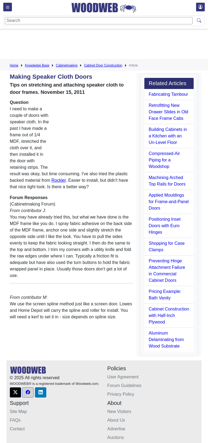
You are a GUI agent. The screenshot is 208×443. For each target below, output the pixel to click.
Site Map (18, 411)
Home (14, 65)
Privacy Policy (120, 394)
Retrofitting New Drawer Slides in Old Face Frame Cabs (168, 112)
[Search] (99, 20)
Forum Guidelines (124, 385)
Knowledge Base (37, 65)
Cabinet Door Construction (103, 65)
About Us (116, 420)
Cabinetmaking (66, 65)
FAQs (15, 420)
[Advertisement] (108, 45)
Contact (17, 429)
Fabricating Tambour (168, 94)
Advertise (116, 429)
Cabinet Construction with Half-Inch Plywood (169, 315)
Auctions (115, 437)
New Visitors (119, 411)
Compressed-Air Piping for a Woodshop (164, 160)
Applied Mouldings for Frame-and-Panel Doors (169, 201)
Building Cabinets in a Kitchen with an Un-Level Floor (168, 136)
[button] (15, 392)
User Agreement (123, 377)
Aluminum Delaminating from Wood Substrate (166, 339)
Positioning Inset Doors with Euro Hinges (164, 225)
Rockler (58, 180)
